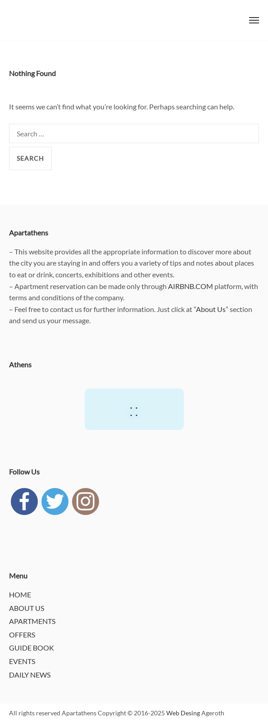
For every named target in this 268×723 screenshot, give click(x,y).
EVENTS (22, 661)
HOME (20, 594)
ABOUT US (26, 608)
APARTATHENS (27, 20)
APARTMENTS (32, 621)
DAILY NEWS (29, 674)
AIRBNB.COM (190, 286)
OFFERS (22, 634)
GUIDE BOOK (31, 647)
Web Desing (183, 713)
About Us (211, 309)
